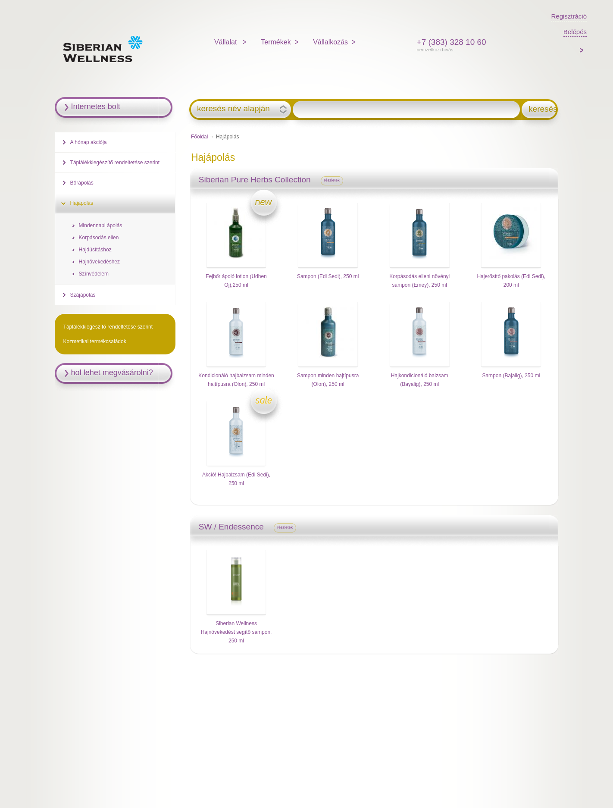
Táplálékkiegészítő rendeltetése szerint (115, 163)
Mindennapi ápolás (100, 225)
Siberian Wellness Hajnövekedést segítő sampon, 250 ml (236, 632)
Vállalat (226, 42)
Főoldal (199, 137)
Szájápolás (83, 295)
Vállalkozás (330, 42)
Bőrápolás (82, 183)
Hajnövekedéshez (99, 262)
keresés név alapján (233, 108)
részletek (332, 180)
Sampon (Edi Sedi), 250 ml (328, 276)
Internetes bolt (95, 106)
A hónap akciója (88, 142)
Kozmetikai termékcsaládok (94, 341)
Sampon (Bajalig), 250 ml (511, 376)
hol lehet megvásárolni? (112, 372)
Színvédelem (94, 274)
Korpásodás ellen (99, 238)
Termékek (276, 42)
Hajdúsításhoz (95, 250)
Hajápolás (81, 203)
